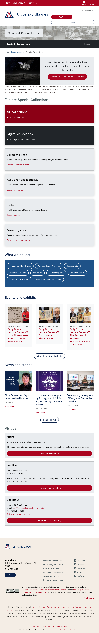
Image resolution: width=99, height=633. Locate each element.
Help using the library (53, 564)
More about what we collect (48, 279)
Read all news (49, 420)
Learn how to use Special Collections (67, 77)
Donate (73, 22)
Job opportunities (51, 576)
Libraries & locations (52, 560)
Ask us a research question (19, 514)
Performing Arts (56, 272)
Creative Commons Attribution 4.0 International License (44, 590)
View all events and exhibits (49, 356)
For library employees (53, 580)
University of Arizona (19, 279)
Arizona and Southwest (20, 266)
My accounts (87, 10)
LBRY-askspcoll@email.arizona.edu (28, 508)
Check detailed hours (49, 453)
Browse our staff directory (49, 520)
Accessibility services (53, 572)
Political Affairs (77, 272)
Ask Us (61, 17)
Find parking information (49, 488)
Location (12, 465)
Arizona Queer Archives (49, 266)
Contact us (13, 499)
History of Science (18, 272)
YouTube (81, 576)
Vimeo (80, 572)
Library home (16, 52)
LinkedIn (81, 568)
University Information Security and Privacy (49, 627)
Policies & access (51, 568)
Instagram (81, 564)
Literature (37, 272)
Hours (10, 436)
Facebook (81, 560)
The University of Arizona (70, 630)
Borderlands (72, 266)
